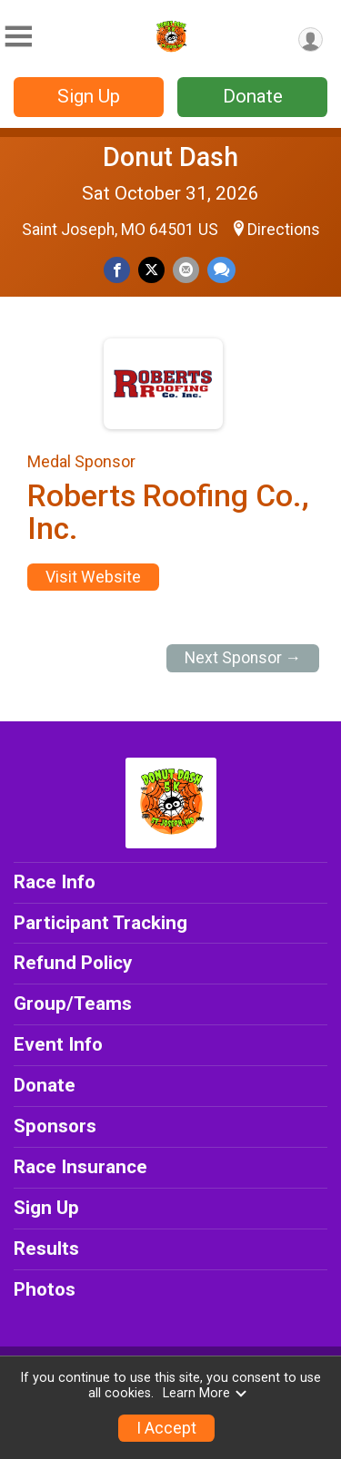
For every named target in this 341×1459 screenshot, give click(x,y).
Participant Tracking (100, 923)
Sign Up (88, 96)
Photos (44, 1289)
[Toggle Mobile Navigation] (18, 36)
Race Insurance (80, 1167)
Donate (253, 96)
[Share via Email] (186, 270)
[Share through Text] (221, 270)
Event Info (58, 1044)
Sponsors (55, 1126)
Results (46, 1248)
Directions (283, 229)
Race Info (54, 882)
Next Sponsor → (243, 658)
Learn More (205, 1393)
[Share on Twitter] (151, 270)
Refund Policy (73, 963)
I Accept (166, 1428)
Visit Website (93, 577)
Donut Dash (170, 157)
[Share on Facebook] (117, 270)
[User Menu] (310, 39)
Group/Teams (73, 1003)
